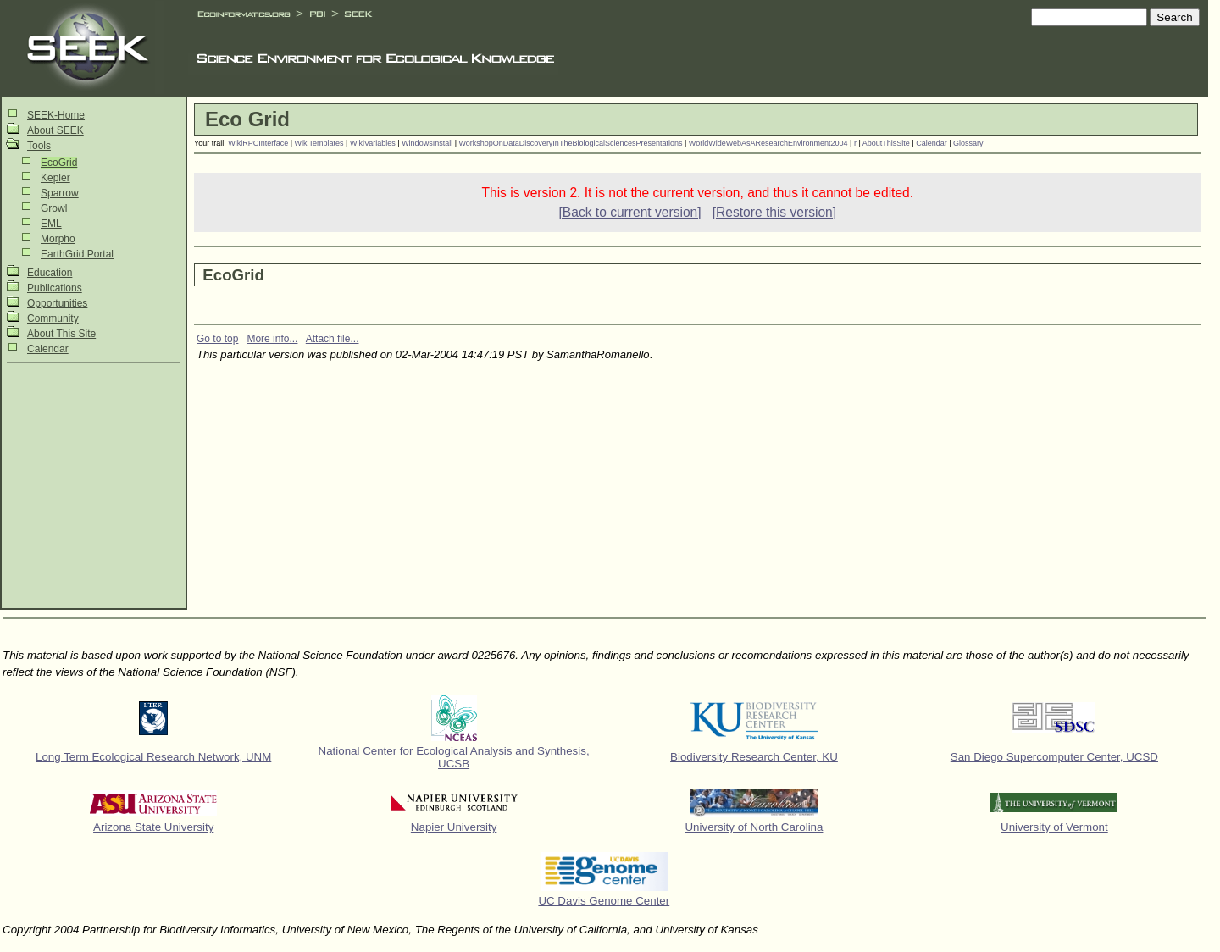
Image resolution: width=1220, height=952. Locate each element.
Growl (54, 208)
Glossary (968, 143)
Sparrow (60, 193)
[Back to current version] (629, 212)
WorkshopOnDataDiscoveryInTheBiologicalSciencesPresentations (571, 143)
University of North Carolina (754, 827)
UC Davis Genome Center (603, 900)
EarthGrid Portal (77, 254)
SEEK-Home (56, 115)
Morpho (58, 239)
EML (51, 224)
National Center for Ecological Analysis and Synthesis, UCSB (454, 757)
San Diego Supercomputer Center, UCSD (1054, 756)
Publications (54, 288)
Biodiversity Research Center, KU (754, 756)
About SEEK (55, 130)
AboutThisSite (886, 143)
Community (53, 318)
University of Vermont (1054, 827)
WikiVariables (373, 143)
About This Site (61, 334)
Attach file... (332, 339)
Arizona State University (153, 827)
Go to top (217, 339)
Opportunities (57, 303)
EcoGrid (59, 163)
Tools (39, 146)
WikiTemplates (319, 143)
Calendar (48, 349)
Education (49, 273)
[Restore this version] (774, 212)
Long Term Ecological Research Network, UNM (153, 756)
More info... (272, 339)
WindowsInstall (427, 143)
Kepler (55, 178)
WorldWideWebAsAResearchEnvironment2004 (768, 143)
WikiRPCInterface (258, 143)
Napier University (453, 827)
